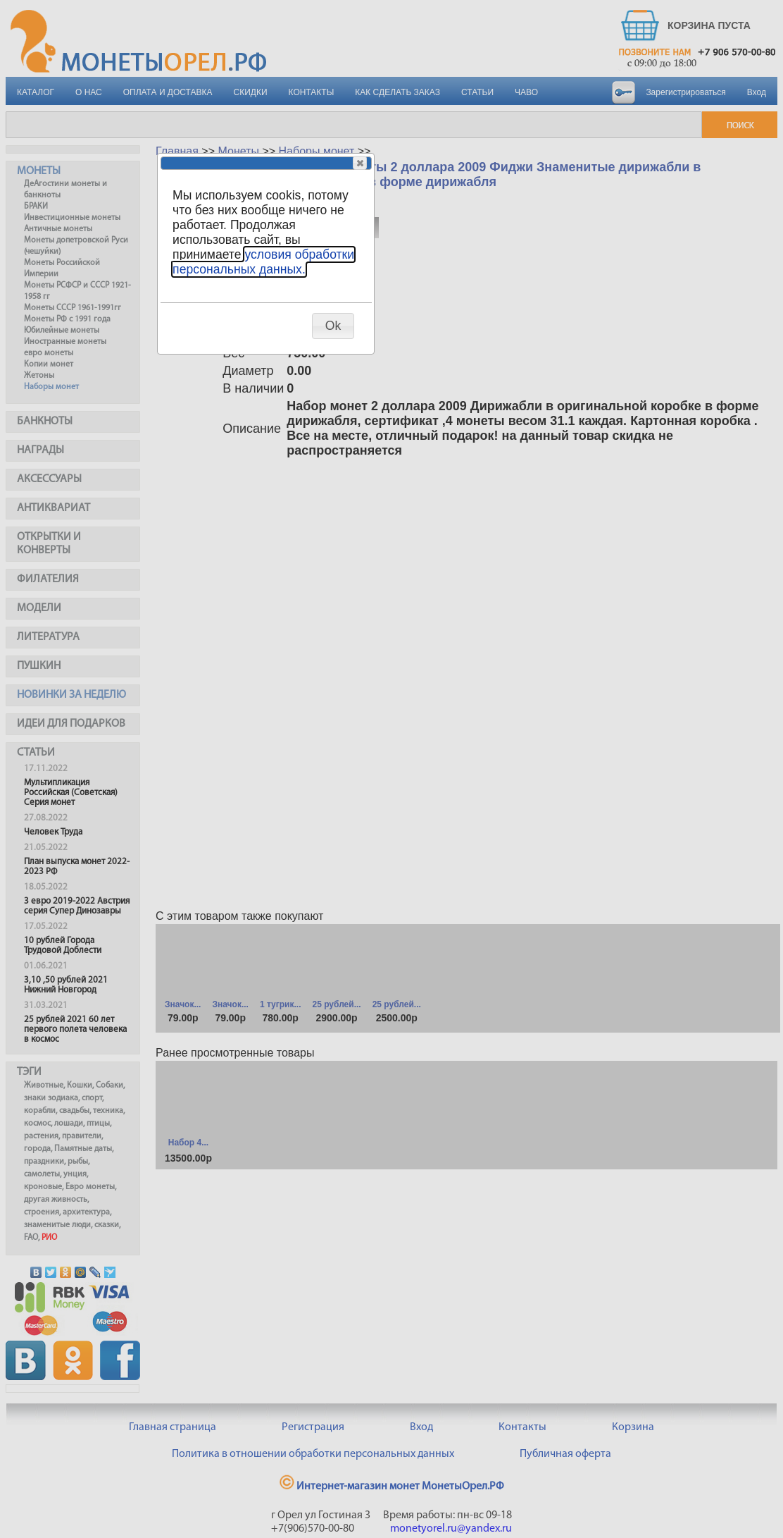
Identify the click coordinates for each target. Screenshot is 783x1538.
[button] (360, 163)
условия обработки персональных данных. (263, 261)
